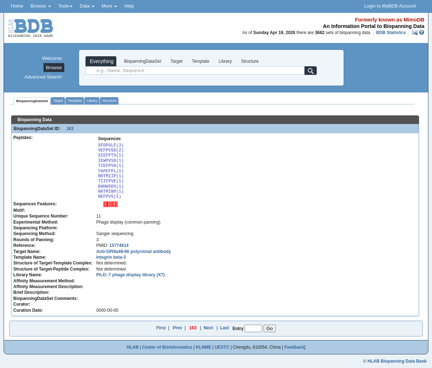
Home (17, 6)
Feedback (294, 347)
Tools (65, 6)
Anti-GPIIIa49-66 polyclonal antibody (133, 251)
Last (224, 327)
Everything (100, 61)
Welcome (52, 58)
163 (67, 128)
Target (176, 61)
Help (129, 6)
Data (87, 6)
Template (200, 61)
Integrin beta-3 (111, 257)
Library (225, 61)
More (109, 6)
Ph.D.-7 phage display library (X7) (130, 274)
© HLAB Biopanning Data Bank (395, 361)
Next (208, 327)
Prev (177, 327)
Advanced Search (43, 77)
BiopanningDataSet (142, 61)
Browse (41, 6)
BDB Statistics (391, 32)
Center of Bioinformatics (167, 347)
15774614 (119, 245)
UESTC (222, 347)
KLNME (203, 347)
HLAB (132, 347)
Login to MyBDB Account (390, 6)
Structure (250, 61)
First (161, 327)
